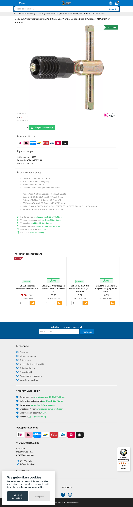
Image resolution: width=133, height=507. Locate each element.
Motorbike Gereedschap (27, 14)
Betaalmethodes (25, 368)
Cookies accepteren (17, 496)
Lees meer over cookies (32, 487)
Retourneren (23, 360)
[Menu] (128, 448)
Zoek (113, 9)
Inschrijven (87, 332)
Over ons (22, 352)
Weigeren (39, 496)
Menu (20, 3)
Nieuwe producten (26, 356)
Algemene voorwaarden (29, 376)
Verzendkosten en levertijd (30, 364)
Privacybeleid (24, 372)
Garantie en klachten (27, 380)
